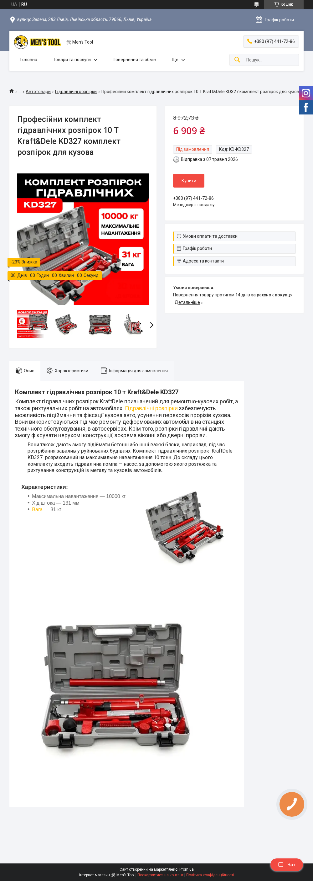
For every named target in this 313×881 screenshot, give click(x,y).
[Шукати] (237, 60)
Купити (189, 180)
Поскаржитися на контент (160, 875)
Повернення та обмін (134, 59)
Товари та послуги (72, 59)
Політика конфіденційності (210, 875)
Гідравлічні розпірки (76, 91)
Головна (28, 59)
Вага (37, 509)
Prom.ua (186, 869)
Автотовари (38, 91)
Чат (286, 865)
